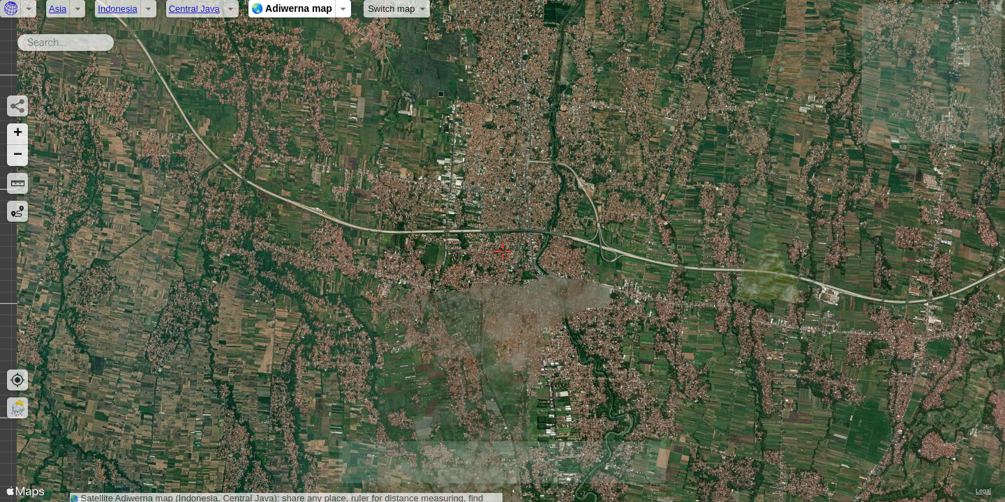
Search (116, 40)
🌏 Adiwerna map (291, 8)
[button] (17, 134)
